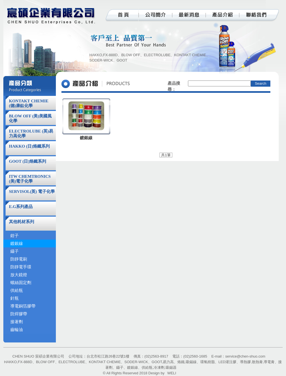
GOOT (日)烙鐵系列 (27, 161)
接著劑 (16, 322)
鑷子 (14, 251)
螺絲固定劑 (20, 282)
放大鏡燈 (18, 275)
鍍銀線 (16, 243)
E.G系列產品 (21, 206)
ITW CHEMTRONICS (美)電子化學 (30, 178)
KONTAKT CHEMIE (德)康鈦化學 (29, 103)
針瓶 (14, 298)
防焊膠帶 (18, 314)
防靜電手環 (20, 267)
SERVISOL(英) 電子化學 (32, 191)
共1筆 (165, 155)
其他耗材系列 (21, 221)
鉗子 (14, 235)
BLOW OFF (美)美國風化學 (30, 118)
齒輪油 (16, 329)
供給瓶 (16, 290)
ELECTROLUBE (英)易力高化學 (31, 133)
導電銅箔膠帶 (22, 306)
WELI (171, 373)
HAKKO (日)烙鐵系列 (29, 146)
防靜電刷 (18, 259)
